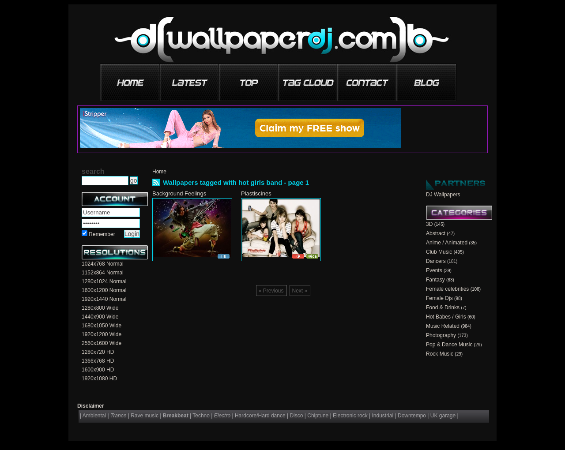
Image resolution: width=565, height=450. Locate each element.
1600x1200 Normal (104, 290)
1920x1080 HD (99, 378)
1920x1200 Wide (101, 334)
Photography (441, 335)
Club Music (439, 252)
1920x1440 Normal (104, 299)
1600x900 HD (98, 370)
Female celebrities (447, 289)
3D (429, 224)
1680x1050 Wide (101, 325)
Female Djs (439, 298)
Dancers (436, 261)
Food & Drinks (443, 307)
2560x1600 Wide (101, 343)
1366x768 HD (98, 361)
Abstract (435, 233)
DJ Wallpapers (443, 194)
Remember (102, 234)
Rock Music (439, 354)
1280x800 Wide (100, 308)
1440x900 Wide (100, 317)
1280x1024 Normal (104, 281)
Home (159, 172)
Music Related (443, 326)
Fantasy (435, 280)
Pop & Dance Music (449, 344)
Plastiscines (256, 193)
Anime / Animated (446, 243)
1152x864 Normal (103, 273)
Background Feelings (179, 193)
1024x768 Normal (103, 264)
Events (434, 270)
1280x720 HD (98, 352)
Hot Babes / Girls (446, 317)
